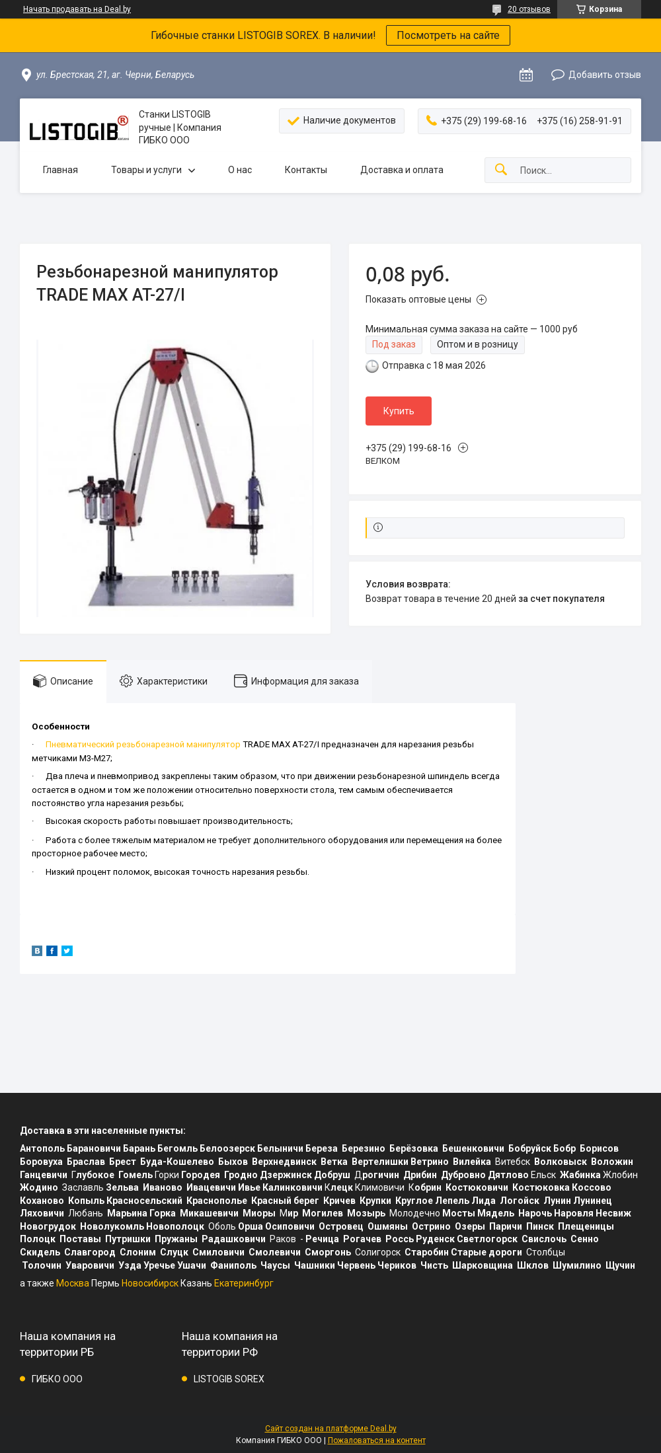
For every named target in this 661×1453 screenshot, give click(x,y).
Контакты (306, 170)
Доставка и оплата (402, 170)
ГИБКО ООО (57, 1379)
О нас (240, 170)
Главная (60, 170)
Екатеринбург (244, 1283)
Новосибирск (150, 1283)
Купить (398, 411)
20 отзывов (529, 9)
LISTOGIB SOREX (229, 1379)
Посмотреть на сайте (448, 35)
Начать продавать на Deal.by (77, 9)
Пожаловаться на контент (377, 1440)
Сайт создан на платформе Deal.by (331, 1428)
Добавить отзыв (604, 74)
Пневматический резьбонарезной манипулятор (143, 744)
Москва (72, 1283)
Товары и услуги (146, 170)
